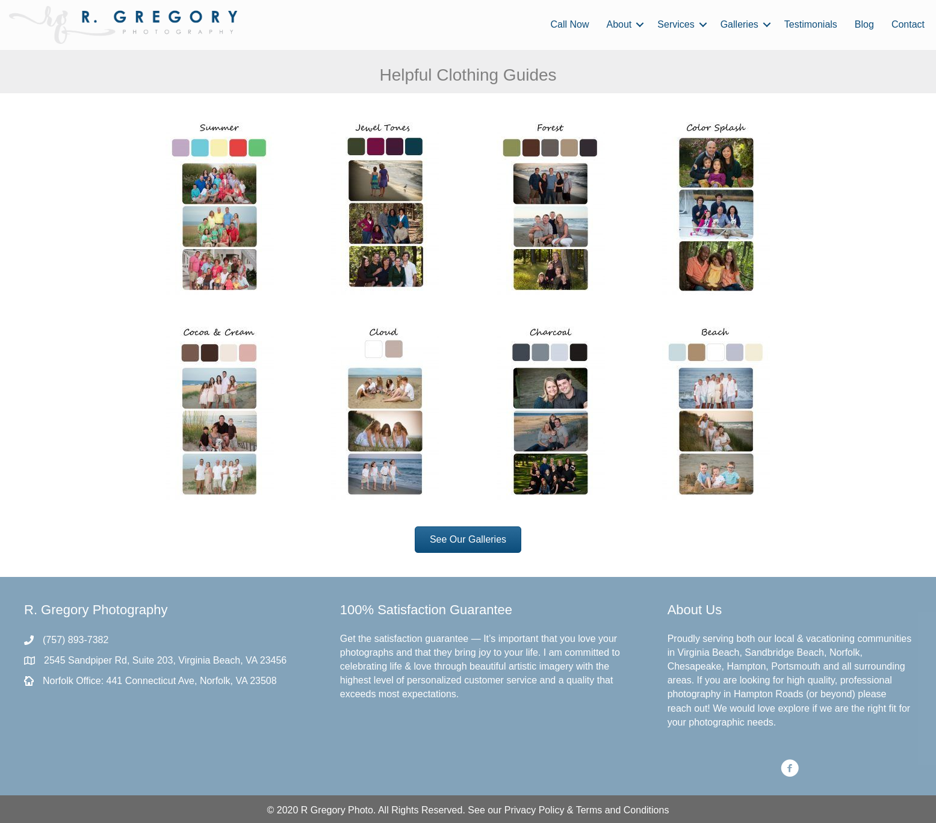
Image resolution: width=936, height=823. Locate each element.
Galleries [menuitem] (739, 24)
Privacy (520, 810)
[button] (639, 24)
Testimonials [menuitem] (810, 24)
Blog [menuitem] (864, 24)
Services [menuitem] (675, 24)
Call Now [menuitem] (569, 24)
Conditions (646, 810)
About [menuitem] (619, 24)
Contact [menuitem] (908, 24)
